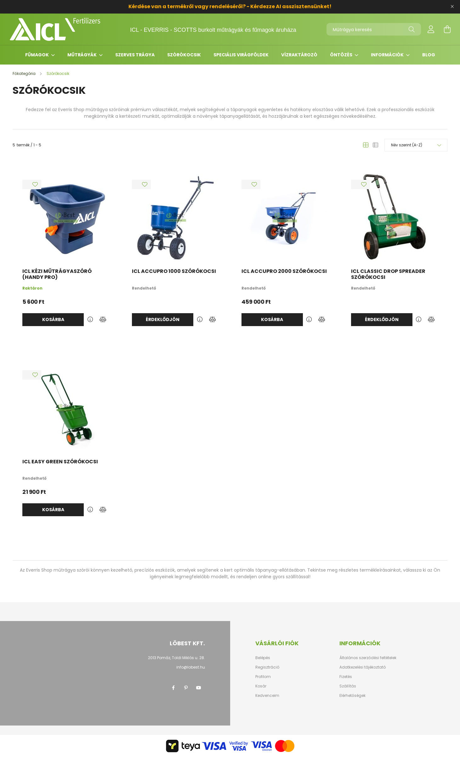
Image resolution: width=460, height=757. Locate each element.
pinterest (186, 687)
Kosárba (53, 319)
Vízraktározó (299, 55)
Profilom (263, 677)
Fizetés (345, 677)
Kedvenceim (267, 695)
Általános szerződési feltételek (367, 658)
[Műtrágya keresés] (374, 29)
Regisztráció (267, 667)
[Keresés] (412, 29)
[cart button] (447, 29)
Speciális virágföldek (241, 55)
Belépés (262, 658)
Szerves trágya (135, 55)
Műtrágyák (82, 55)
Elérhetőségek (352, 695)
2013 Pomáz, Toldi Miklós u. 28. (176, 657)
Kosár (260, 686)
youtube (198, 687)
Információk (388, 55)
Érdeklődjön (162, 319)
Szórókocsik (184, 55)
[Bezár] (452, 6)
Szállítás (347, 686)
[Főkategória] (25, 73)
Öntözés (341, 55)
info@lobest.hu (190, 667)
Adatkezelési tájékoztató (362, 667)
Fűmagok (37, 55)
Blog (428, 55)
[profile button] (431, 29)
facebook (173, 687)
